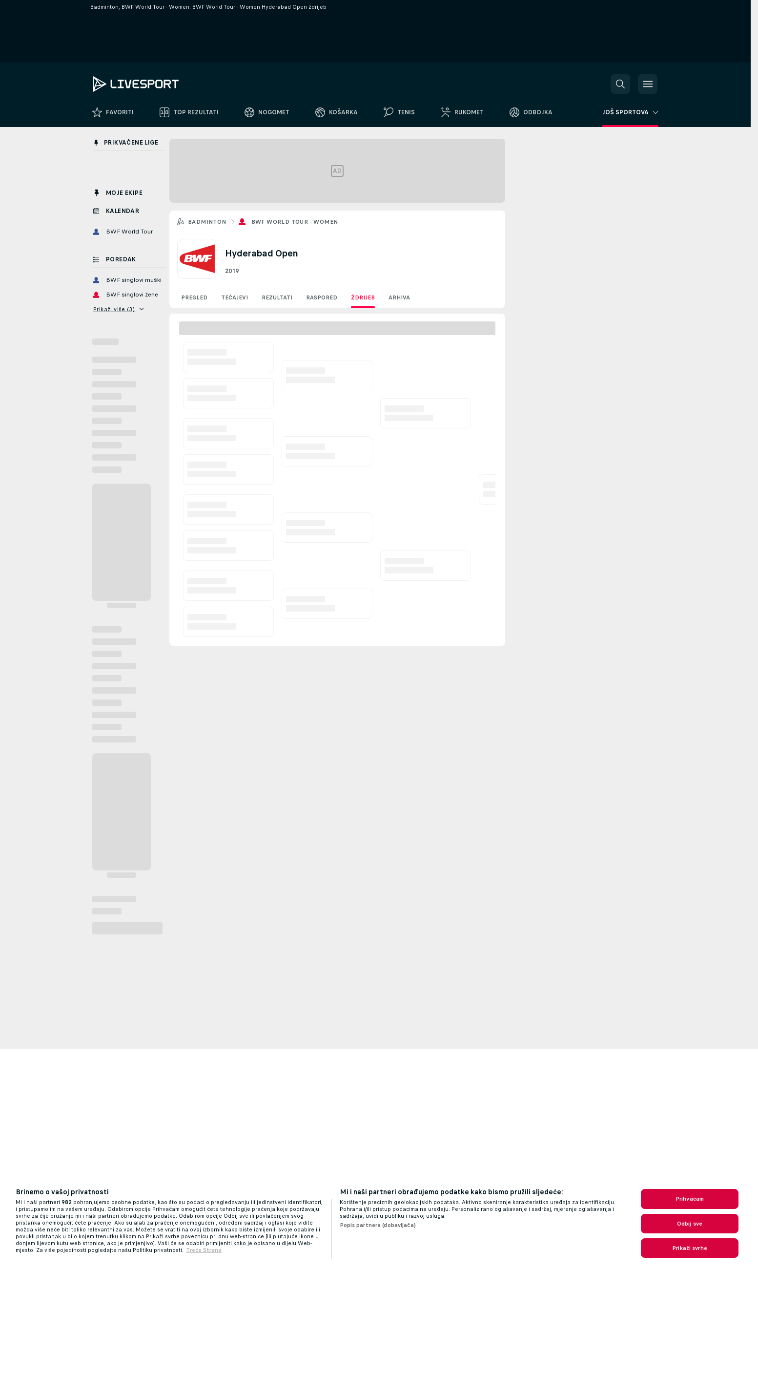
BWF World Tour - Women (294, 221)
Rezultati (277, 297)
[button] (620, 84)
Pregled (194, 297)
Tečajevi (234, 297)
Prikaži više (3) (118, 309)
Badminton (207, 221)
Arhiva (399, 297)
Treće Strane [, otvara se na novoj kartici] (204, 1250)
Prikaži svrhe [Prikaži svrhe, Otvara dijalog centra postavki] (689, 1248)
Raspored (321, 297)
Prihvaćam (690, 1198)
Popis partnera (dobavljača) (378, 1225)
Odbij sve (689, 1223)
